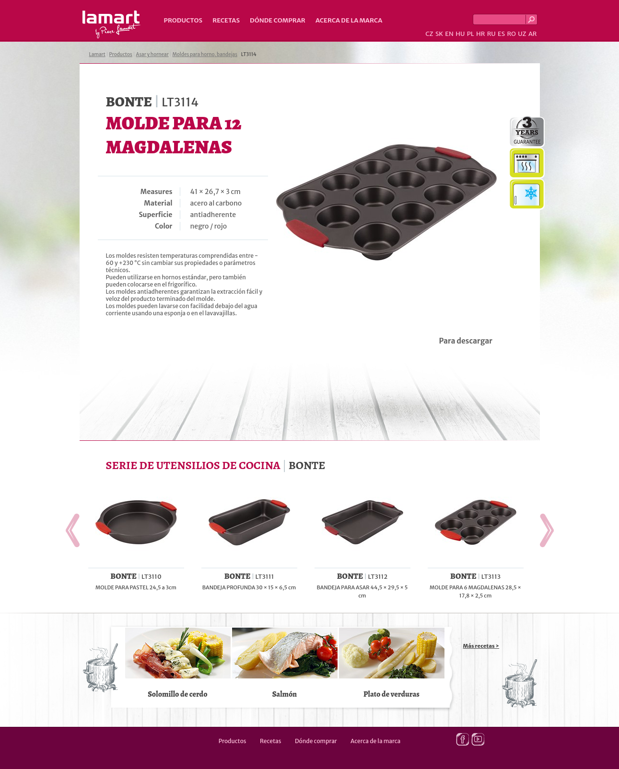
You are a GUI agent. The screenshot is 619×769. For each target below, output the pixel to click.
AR (532, 34)
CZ (429, 34)
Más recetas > (481, 646)
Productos (183, 20)
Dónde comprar (277, 20)
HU (460, 34)
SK (439, 34)
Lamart (111, 24)
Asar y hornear (152, 54)
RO (511, 34)
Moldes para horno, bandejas (204, 54)
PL (470, 34)
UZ (522, 34)
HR (480, 34)
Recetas (226, 20)
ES (501, 34)
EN (449, 34)
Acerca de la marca (348, 20)
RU (491, 34)
